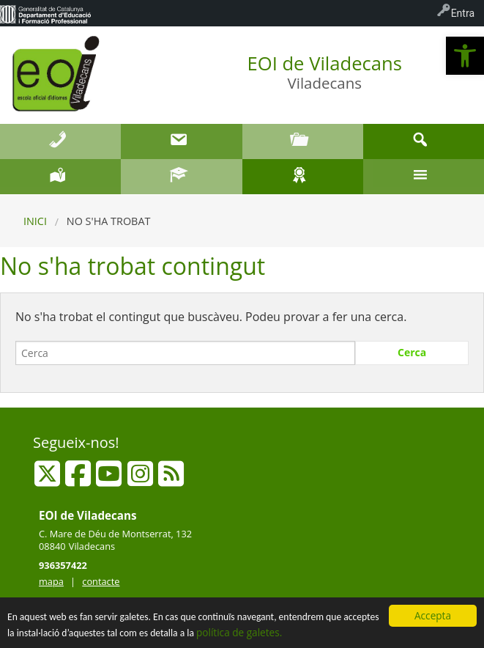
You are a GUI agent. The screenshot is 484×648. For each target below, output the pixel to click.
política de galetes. (239, 633)
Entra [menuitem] (462, 13)
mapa (51, 581)
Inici (35, 221)
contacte (100, 581)
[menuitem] (45, 13)
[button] (465, 56)
